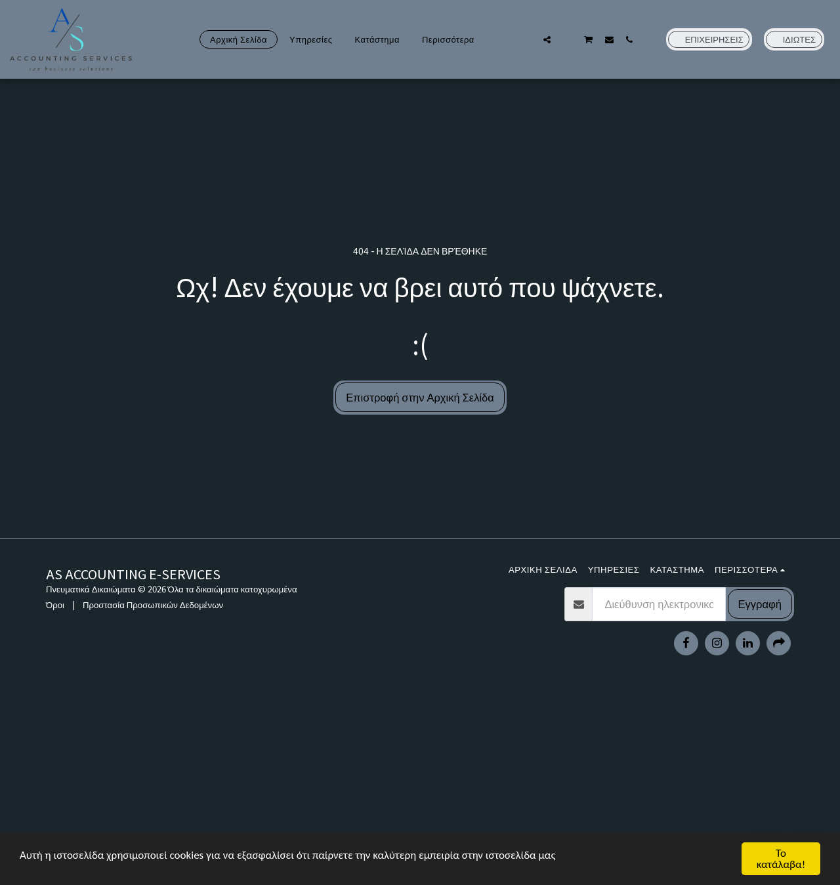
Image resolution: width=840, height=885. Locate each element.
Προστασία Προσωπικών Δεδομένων (153, 604)
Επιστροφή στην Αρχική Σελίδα (420, 397)
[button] (526, 39)
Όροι (55, 604)
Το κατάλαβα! (781, 858)
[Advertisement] (420, 790)
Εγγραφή (760, 603)
